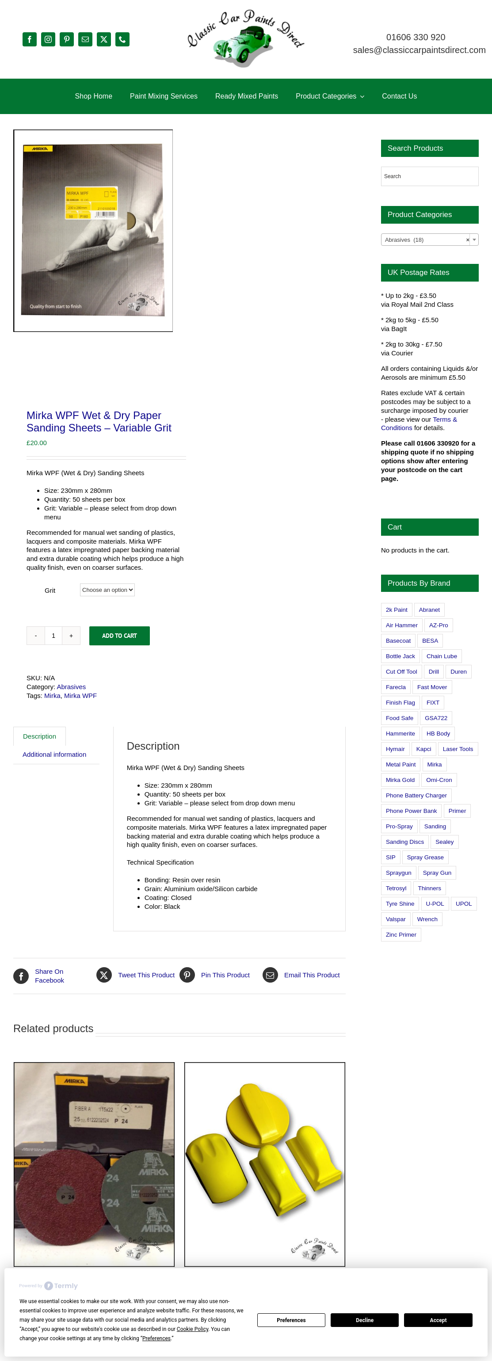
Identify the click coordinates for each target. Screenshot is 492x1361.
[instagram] (48, 39)
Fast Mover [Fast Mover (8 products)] (432, 687)
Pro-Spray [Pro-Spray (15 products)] (399, 826)
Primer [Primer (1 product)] (457, 811)
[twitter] (104, 39)
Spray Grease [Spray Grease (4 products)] (425, 857)
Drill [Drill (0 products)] (434, 671)
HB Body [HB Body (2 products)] (438, 733)
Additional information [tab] (54, 777)
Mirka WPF (80, 718)
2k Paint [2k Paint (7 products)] (397, 609)
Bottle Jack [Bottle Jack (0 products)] (400, 656)
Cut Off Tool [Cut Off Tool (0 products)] (401, 671)
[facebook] (30, 39)
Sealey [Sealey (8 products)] (444, 842)
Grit (50, 614)
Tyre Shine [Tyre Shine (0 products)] (400, 903)
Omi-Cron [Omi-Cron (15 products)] (439, 780)
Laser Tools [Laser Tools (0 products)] (458, 749)
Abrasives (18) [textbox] (427, 240)
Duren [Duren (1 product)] (458, 671)
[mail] (85, 39)
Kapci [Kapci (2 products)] (423, 749)
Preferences (291, 1320)
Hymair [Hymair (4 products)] (395, 749)
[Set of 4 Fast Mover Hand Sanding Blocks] (264, 1188)
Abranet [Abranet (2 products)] (429, 609)
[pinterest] (67, 39)
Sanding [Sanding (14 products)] (435, 826)
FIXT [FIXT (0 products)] (433, 702)
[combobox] (430, 239)
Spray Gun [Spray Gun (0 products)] (437, 872)
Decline (365, 1320)
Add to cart (119, 659)
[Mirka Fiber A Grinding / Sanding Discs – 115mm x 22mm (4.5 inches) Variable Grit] (94, 1188)
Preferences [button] (156, 1338)
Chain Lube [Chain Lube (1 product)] (442, 656)
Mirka (52, 718)
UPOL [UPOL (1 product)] (464, 903)
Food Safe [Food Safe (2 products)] (399, 718)
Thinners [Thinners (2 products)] (430, 888)
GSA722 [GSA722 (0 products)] (436, 718)
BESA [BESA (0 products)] (430, 640)
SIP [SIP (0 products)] (391, 857)
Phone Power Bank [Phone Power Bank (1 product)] (411, 811)
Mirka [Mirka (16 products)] (434, 764)
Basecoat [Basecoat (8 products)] (398, 640)
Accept (438, 1320)
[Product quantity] (53, 658)
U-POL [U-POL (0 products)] (435, 903)
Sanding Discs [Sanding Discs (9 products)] (405, 842)
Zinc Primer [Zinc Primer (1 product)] (401, 934)
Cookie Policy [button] (192, 1329)
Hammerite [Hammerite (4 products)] (400, 733)
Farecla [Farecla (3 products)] (396, 687)
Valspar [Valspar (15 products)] (396, 919)
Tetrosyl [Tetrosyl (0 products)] (396, 888)
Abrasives (71, 709)
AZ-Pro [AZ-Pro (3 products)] (438, 625)
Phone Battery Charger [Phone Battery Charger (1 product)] (416, 795)
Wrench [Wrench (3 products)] (427, 919)
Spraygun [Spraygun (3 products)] (399, 872)
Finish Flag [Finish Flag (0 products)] (400, 702)
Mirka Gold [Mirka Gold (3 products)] (400, 780)
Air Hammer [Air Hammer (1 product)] (402, 625)
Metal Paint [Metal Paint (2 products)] (401, 764)
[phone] (122, 39)
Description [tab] (39, 759)
